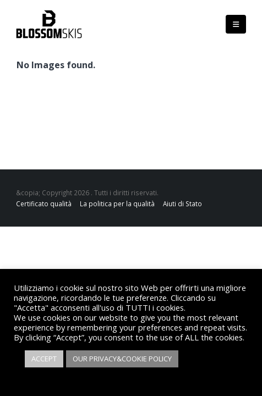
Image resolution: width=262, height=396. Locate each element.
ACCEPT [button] (44, 359)
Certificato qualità (44, 203)
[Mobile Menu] (236, 24)
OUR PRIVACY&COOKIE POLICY (122, 359)
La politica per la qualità (117, 203)
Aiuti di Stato (182, 203)
